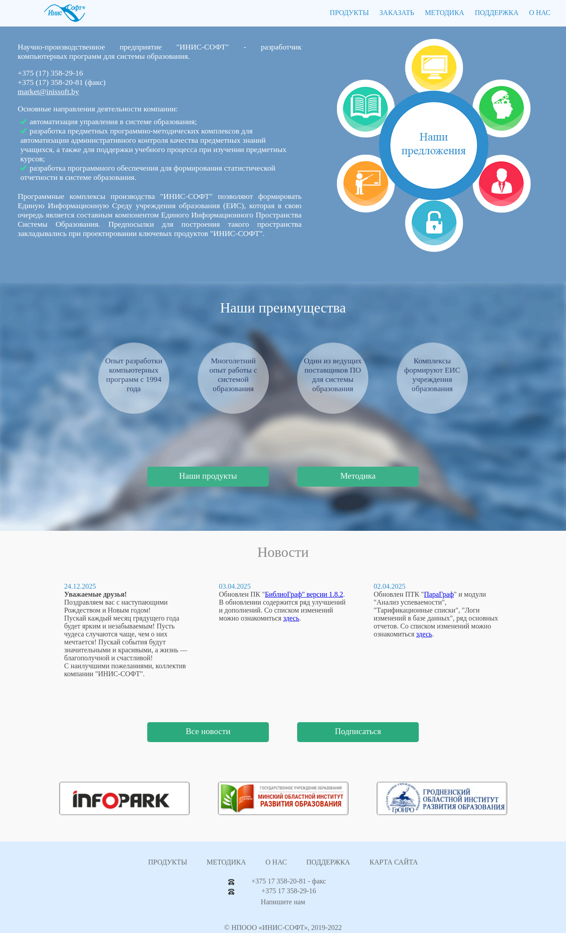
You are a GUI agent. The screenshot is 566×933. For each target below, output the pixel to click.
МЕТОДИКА (444, 12)
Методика (357, 475)
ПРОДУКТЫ (349, 12)
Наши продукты (208, 475)
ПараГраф (439, 594)
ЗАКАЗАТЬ (396, 12)
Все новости (208, 731)
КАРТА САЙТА (394, 862)
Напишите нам (283, 902)
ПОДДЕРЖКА (497, 12)
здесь (291, 618)
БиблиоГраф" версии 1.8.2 (304, 594)
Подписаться (358, 731)
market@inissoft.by (48, 91)
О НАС (540, 12)
